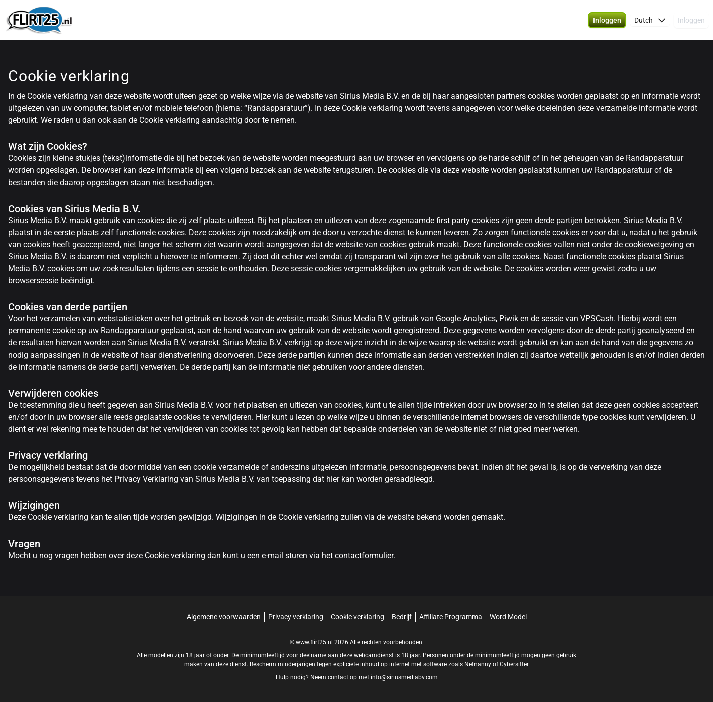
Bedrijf (402, 617)
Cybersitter (514, 664)
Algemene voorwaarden (224, 617)
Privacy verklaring (295, 617)
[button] (607, 20)
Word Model (508, 617)
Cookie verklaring (357, 617)
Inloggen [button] (691, 20)
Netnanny (478, 664)
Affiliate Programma (450, 617)
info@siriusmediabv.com (404, 677)
